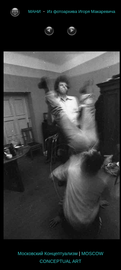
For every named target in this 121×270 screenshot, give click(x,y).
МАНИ (34, 11)
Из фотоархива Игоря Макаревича (81, 11)
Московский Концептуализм (48, 253)
